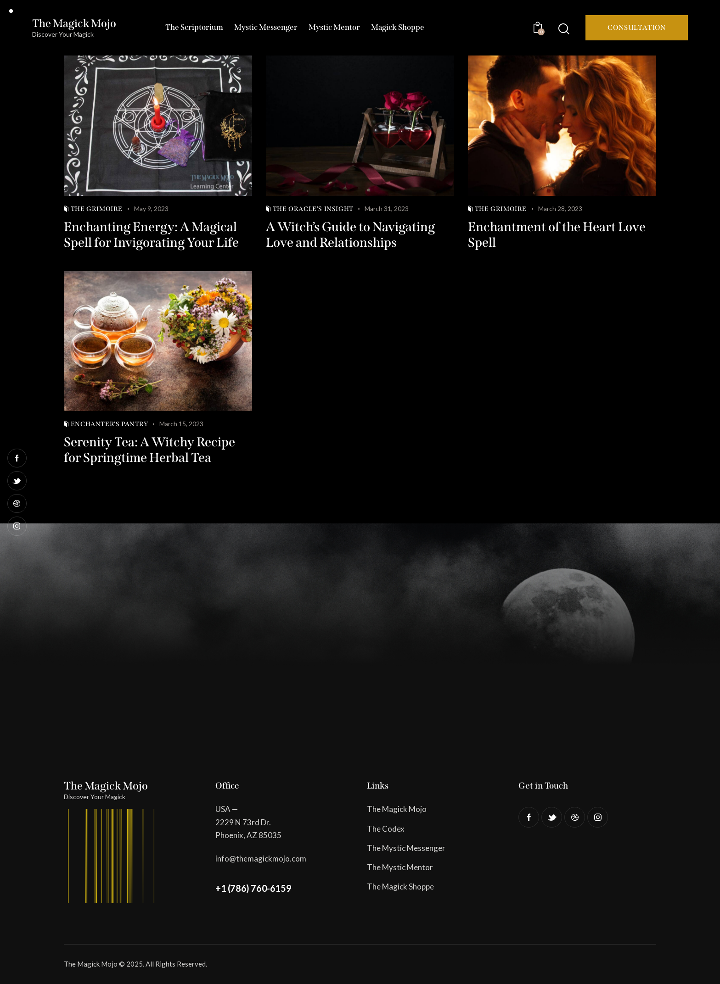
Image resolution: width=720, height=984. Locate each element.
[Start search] (563, 28)
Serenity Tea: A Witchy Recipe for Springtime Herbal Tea (149, 449)
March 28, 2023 (560, 208)
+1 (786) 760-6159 (253, 888)
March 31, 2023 (387, 208)
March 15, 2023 (181, 424)
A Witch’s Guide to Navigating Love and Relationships (350, 234)
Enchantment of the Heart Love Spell (557, 234)
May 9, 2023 (151, 208)
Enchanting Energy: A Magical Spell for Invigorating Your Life (151, 234)
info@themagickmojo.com (260, 858)
